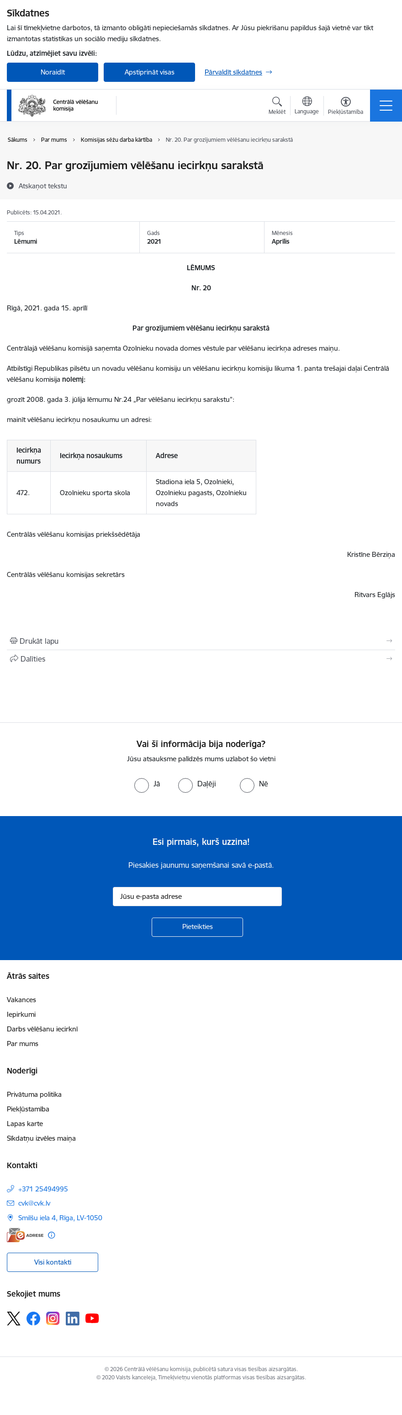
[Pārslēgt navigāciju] (386, 106)
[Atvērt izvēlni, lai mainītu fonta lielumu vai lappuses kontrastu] (345, 107)
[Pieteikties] (197, 927)
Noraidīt (53, 72)
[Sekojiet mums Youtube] (92, 1318)
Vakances (21, 999)
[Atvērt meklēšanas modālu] (277, 107)
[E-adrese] (25, 1235)
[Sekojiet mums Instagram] (53, 1318)
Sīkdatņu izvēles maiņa (41, 1138)
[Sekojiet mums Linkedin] (72, 1318)
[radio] (147, 783)
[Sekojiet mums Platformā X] (14, 1318)
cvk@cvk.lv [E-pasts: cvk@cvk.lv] (34, 1203)
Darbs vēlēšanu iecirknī (42, 1029)
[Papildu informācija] (51, 1235)
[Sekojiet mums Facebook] (33, 1318)
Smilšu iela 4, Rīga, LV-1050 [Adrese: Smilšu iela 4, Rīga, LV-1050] (60, 1217)
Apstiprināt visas (150, 72)
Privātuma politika (34, 1094)
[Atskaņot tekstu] (43, 185)
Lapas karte (25, 1123)
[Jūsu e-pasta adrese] (197, 896)
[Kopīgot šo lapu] (201, 658)
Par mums (22, 1043)
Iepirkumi (21, 1014)
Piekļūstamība (28, 1109)
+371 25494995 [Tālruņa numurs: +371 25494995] (43, 1189)
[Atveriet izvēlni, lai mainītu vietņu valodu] (306, 106)
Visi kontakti (52, 1262)
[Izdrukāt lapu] (201, 641)
